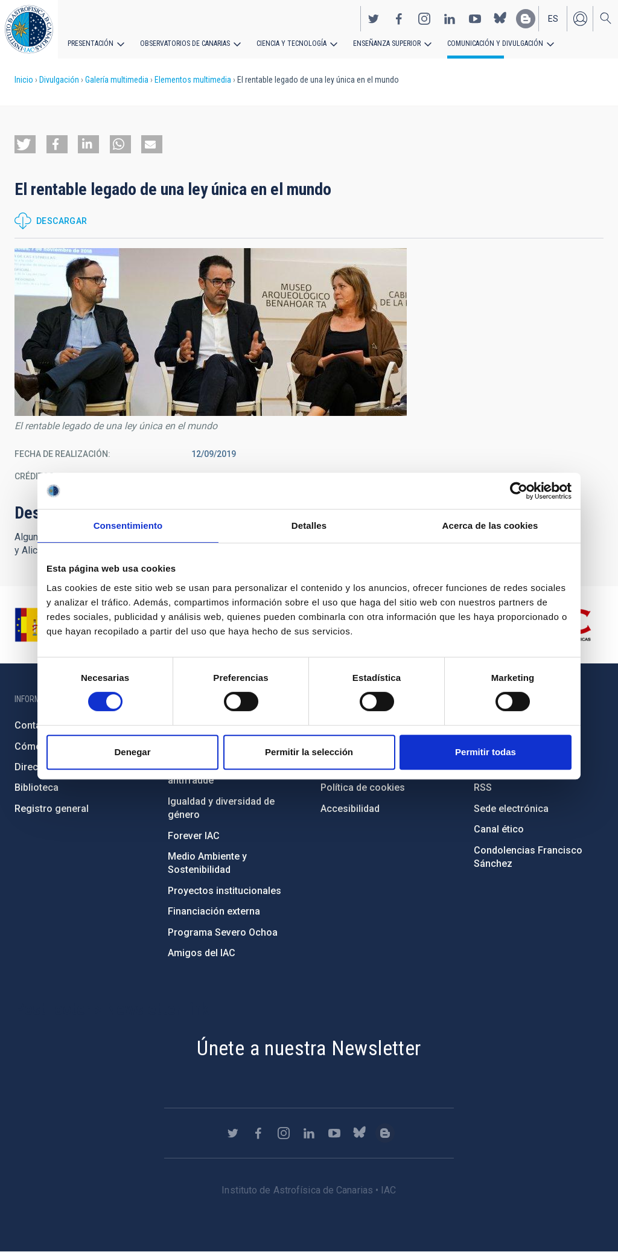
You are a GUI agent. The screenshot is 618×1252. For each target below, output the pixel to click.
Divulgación (59, 80)
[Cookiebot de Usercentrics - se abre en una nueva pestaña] (519, 491)
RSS (483, 787)
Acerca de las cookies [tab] (490, 525)
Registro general (51, 808)
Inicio (23, 80)
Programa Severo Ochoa (223, 932)
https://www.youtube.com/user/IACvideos (475, 18)
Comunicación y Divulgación (495, 43)
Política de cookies (362, 787)
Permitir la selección (309, 752)
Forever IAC (194, 836)
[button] (25, 144)
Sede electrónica (511, 808)
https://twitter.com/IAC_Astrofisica (373, 18)
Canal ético (499, 829)
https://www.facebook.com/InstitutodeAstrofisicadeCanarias (399, 18)
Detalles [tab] (309, 525)
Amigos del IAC (201, 953)
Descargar (62, 221)
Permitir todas (485, 752)
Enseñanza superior (387, 43)
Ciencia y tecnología (291, 43)
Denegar (132, 752)
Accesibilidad (350, 808)
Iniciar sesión (580, 18)
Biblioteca (36, 787)
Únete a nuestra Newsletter (309, 1048)
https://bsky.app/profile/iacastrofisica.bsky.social (500, 18)
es (553, 19)
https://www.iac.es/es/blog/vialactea (525, 18)
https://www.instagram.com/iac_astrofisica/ (424, 18)
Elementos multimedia (192, 80)
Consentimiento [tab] (128, 525)
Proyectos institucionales (224, 890)
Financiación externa (214, 911)
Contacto (35, 725)
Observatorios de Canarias (185, 43)
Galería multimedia (116, 80)
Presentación (90, 43)
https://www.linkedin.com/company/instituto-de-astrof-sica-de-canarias (449, 18)
